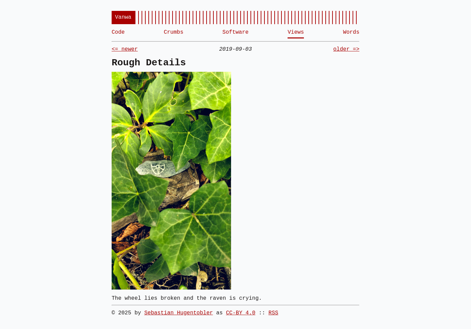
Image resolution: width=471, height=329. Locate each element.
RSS (273, 313)
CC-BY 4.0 (240, 313)
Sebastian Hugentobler (178, 313)
